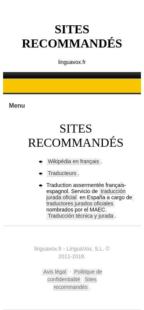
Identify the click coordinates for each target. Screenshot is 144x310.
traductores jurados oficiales (79, 203)
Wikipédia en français (73, 161)
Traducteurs (62, 173)
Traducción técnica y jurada (81, 216)
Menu (17, 105)
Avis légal (54, 272)
